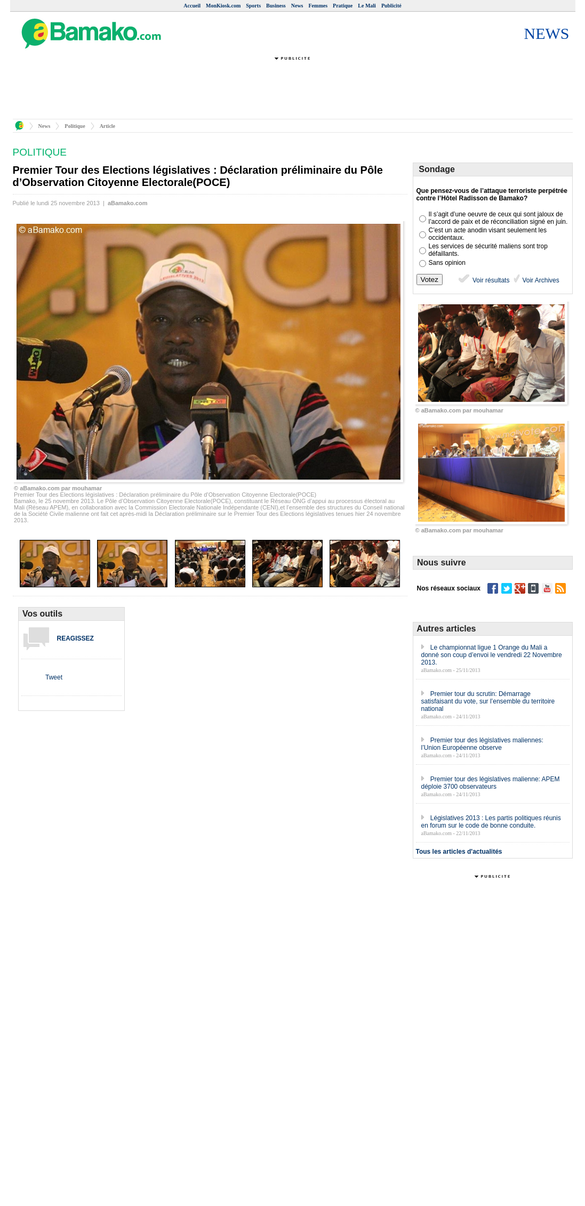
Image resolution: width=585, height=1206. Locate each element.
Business (276, 6)
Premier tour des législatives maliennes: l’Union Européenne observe (482, 743)
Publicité (391, 6)
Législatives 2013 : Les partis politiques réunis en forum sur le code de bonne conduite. (491, 821)
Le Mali (367, 6)
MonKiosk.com (223, 6)
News (297, 6)
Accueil (192, 6)
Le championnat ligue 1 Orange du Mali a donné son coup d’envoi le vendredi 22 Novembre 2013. (491, 655)
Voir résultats (483, 280)
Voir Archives (539, 280)
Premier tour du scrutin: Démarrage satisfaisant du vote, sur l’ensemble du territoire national (488, 701)
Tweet (53, 677)
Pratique (342, 6)
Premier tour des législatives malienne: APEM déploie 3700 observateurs (490, 782)
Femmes (318, 6)
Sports (253, 6)
